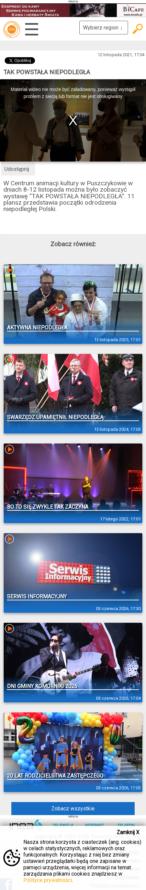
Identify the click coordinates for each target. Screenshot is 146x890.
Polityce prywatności (47, 880)
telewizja (11, 29)
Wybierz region (103, 27)
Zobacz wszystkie (73, 808)
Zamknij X (128, 832)
